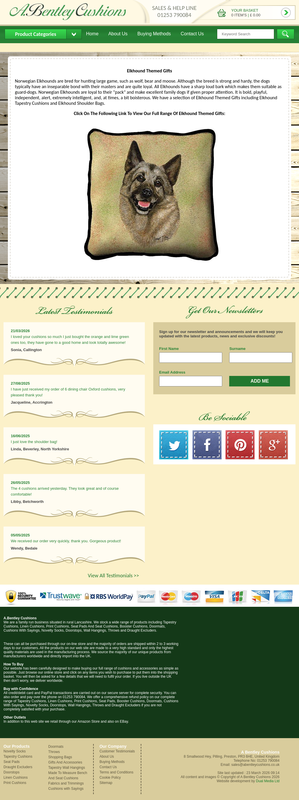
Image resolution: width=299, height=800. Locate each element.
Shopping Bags (60, 757)
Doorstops (12, 772)
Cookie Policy (110, 777)
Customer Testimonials (117, 751)
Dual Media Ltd (267, 781)
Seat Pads (12, 762)
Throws (54, 752)
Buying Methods (154, 33)
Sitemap (106, 783)
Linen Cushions (16, 777)
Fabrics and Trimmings (66, 783)
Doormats (55, 747)
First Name (169, 348)
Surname (237, 348)
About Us (118, 33)
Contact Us (192, 33)
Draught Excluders (18, 767)
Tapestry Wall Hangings (66, 768)
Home (92, 33)
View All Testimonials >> (113, 575)
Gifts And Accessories (65, 762)
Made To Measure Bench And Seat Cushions (67, 775)
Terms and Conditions (116, 772)
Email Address (172, 372)
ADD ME (260, 381)
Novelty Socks (15, 751)
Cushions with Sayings (66, 789)
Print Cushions (15, 783)
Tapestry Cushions (18, 756)
